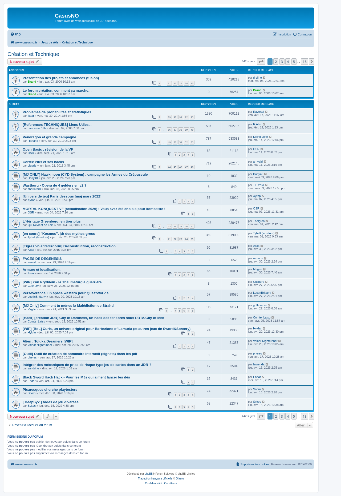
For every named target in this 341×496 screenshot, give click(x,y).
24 (186, 83)
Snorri (31, 393)
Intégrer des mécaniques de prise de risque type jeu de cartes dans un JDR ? (87, 365)
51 (180, 142)
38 (180, 129)
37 (175, 129)
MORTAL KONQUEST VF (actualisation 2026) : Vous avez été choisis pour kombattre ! (94, 209)
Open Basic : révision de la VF (48, 149)
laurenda (259, 364)
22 (175, 83)
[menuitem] (15, 34)
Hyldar (32, 332)
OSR (31, 153)
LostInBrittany (37, 296)
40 (192, 129)
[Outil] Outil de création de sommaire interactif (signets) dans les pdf (80, 354)
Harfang (33, 140)
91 (180, 117)
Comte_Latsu (36, 321)
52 (186, 142)
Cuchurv (33, 285)
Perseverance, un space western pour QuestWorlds (65, 293)
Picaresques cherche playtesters (50, 390)
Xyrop (31, 199)
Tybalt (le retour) (38, 237)
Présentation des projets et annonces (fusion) (61, 78)
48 (192, 167)
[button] (261, 61)
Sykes (32, 405)
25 (192, 83)
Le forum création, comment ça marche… (57, 90)
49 (169, 142)
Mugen (257, 269)
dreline (257, 77)
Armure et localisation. (41, 270)
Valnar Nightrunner (40, 344)
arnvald (258, 161)
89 (169, 117)
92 (186, 117)
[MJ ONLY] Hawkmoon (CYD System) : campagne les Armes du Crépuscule (85, 174)
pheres (32, 357)
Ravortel (258, 111)
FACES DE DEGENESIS (42, 259)
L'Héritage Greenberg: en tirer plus (52, 221)
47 (186, 167)
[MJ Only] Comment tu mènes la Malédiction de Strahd (68, 306)
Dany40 (33, 178)
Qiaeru (180, 478)
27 (192, 226)
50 (175, 142)
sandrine (33, 368)
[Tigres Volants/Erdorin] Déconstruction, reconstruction (69, 246)
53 (192, 142)
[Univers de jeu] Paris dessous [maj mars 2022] (62, 196)
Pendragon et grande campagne (49, 137)
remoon (258, 258)
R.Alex (257, 124)
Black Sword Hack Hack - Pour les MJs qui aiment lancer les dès (76, 377)
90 (175, 117)
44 (169, 167)
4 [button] (288, 61)
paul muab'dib (37, 128)
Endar (31, 380)
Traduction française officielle (155, 478)
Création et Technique (33, 54)
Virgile (32, 309)
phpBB (149, 473)
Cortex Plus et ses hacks (43, 162)
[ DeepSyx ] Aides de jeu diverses (51, 402)
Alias (31, 249)
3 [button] (282, 61)
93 (192, 117)
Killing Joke (260, 136)
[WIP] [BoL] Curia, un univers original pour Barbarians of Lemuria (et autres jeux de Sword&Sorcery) (106, 329)
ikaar (31, 115)
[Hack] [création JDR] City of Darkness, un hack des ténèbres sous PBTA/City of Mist (93, 318)
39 (186, 129)
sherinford (34, 189)
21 (169, 83)
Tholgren (259, 221)
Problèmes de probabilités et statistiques (57, 112)
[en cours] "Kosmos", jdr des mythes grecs (59, 234)
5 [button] (294, 61)
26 (186, 226)
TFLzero (258, 185)
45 (175, 167)
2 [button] (276, 61)
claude (32, 165)
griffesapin (260, 305)
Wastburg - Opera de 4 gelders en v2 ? (55, 185)
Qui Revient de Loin (41, 225)
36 (169, 129)
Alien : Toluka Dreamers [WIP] (47, 341)
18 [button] (305, 61)
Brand (32, 81)
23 (180, 83)
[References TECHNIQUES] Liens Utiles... (57, 125)
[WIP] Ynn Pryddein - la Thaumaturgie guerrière (62, 282)
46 (180, 167)
